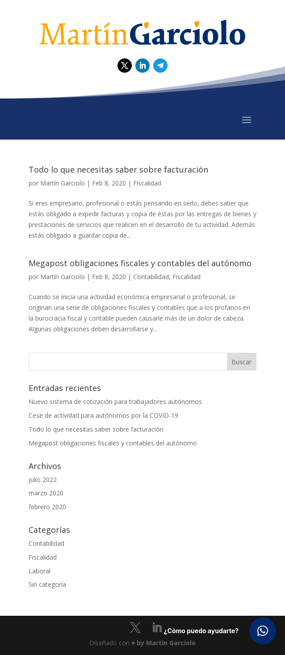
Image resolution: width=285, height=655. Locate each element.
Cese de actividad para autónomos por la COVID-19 (103, 415)
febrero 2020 (47, 507)
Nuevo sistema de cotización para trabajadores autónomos (115, 401)
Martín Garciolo (62, 183)
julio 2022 (43, 479)
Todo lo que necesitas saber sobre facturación (118, 169)
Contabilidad (151, 276)
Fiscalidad (147, 183)
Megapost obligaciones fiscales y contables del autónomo (140, 263)
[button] (262, 631)
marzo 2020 (46, 493)
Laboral (39, 571)
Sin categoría (47, 584)
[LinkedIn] (156, 628)
